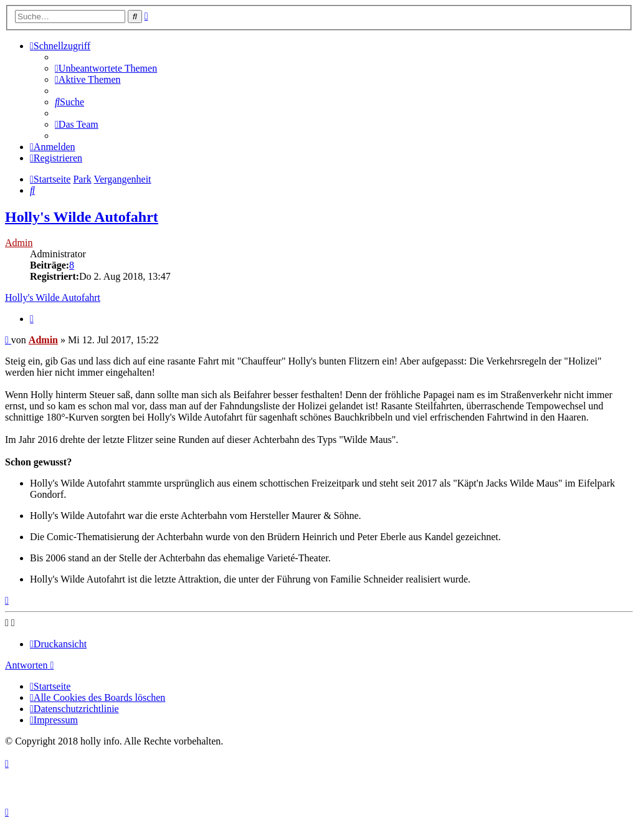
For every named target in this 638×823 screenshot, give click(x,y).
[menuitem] (106, 68)
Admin (18, 242)
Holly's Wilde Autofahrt (81, 217)
